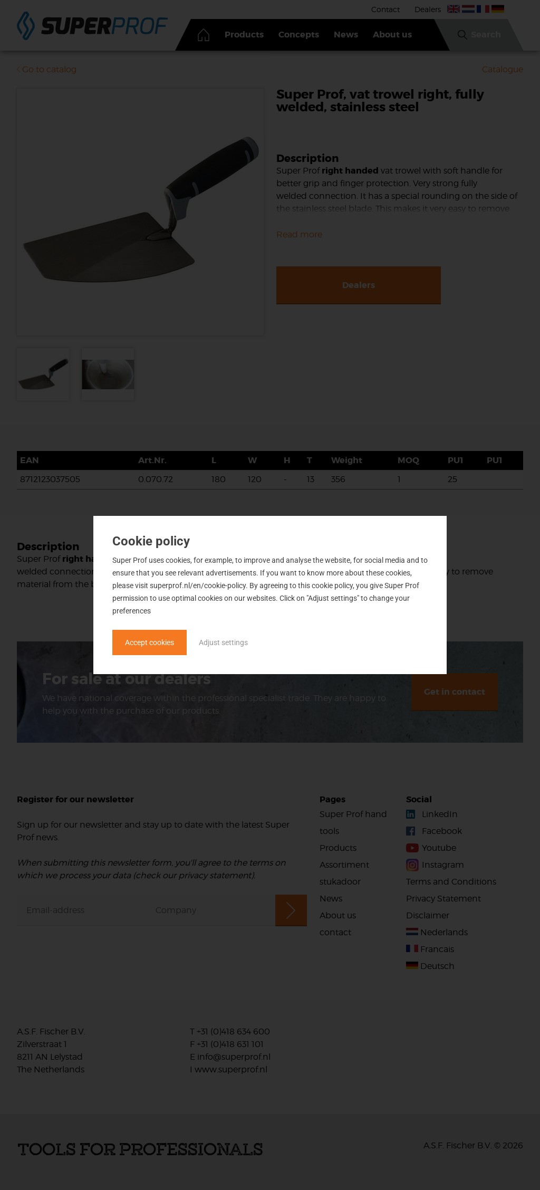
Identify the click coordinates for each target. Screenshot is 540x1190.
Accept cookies (149, 642)
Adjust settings (223, 642)
